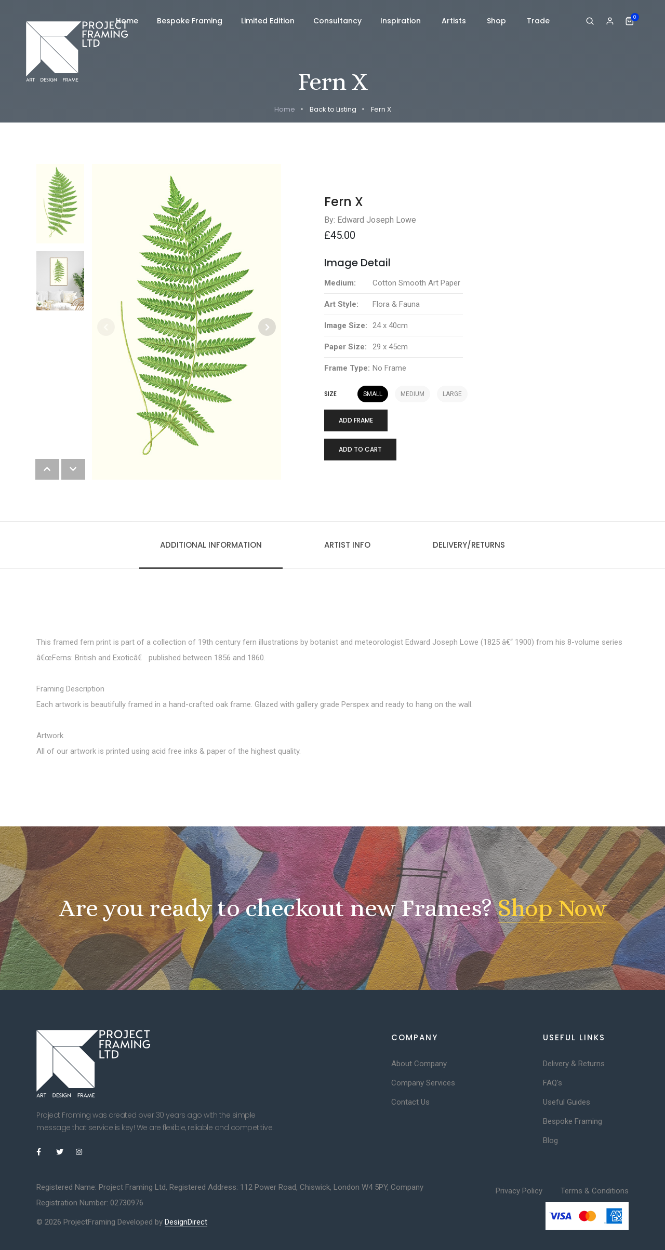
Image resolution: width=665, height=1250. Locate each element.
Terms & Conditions (595, 1190)
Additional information (211, 544)
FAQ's (552, 1083)
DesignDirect (186, 1222)
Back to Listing (333, 109)
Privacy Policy (519, 1190)
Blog (550, 1140)
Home (127, 21)
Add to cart (360, 449)
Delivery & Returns (574, 1063)
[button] (267, 327)
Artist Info (347, 544)
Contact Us (410, 1102)
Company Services (423, 1083)
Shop (497, 21)
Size (330, 394)
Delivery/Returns (469, 544)
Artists (455, 21)
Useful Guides (566, 1102)
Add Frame (356, 420)
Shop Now (552, 908)
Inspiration (401, 21)
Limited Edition (268, 21)
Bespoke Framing (189, 21)
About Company (419, 1063)
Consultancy (337, 21)
